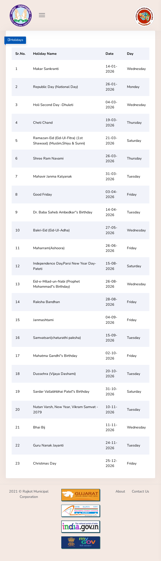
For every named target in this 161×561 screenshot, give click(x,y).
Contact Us (140, 491)
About (120, 491)
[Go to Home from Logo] (15, 8)
